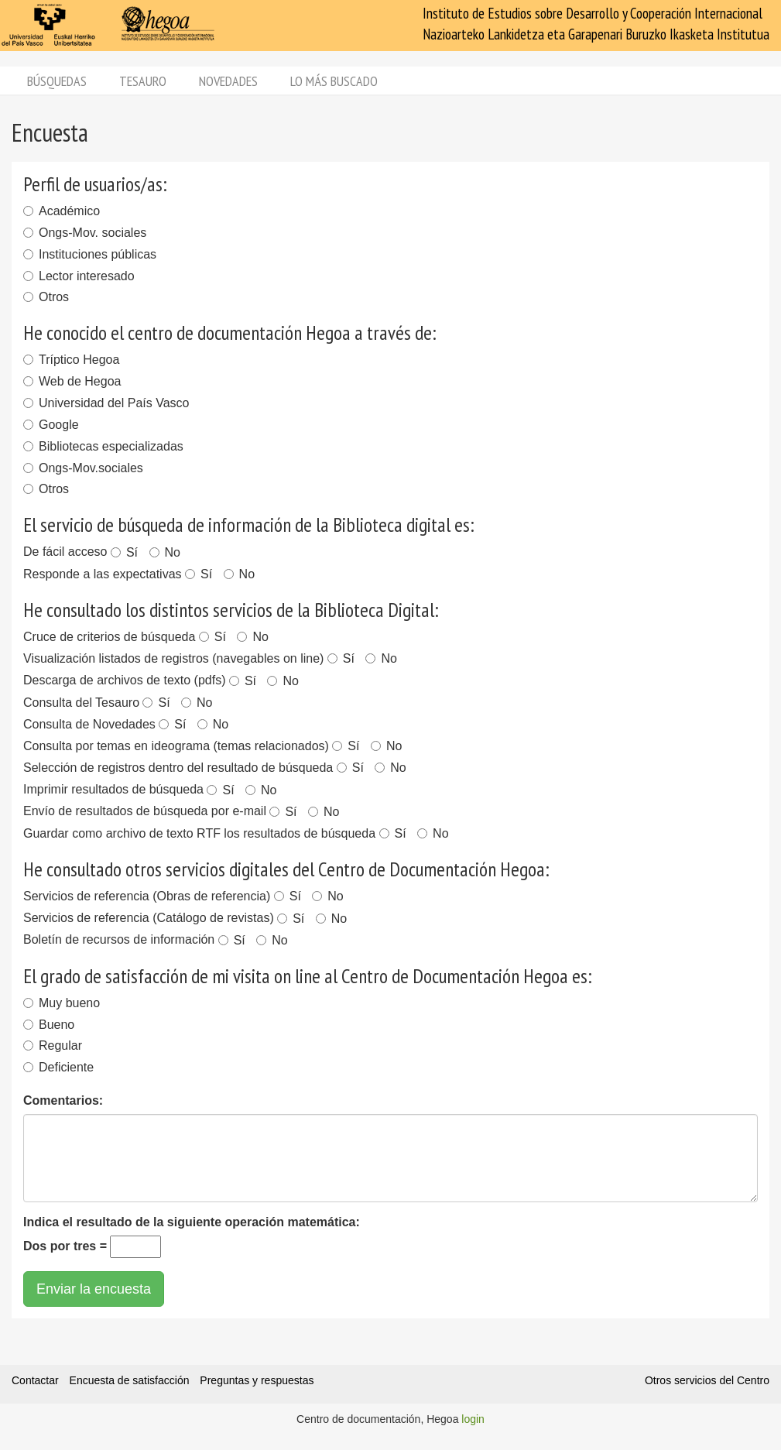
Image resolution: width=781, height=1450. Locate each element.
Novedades (228, 81)
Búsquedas (57, 81)
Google (51, 424)
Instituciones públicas (89, 254)
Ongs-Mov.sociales (83, 468)
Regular (52, 1045)
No (164, 552)
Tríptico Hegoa (71, 359)
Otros (46, 296)
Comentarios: (63, 1100)
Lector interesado (79, 276)
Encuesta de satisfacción (130, 1380)
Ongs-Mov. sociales (84, 232)
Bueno (48, 1024)
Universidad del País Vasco (106, 403)
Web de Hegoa (72, 381)
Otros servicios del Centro (707, 1380)
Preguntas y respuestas (256, 1380)
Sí (124, 552)
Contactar (35, 1380)
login (473, 1419)
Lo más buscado (334, 81)
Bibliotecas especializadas (103, 446)
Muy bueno (61, 1003)
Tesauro (142, 81)
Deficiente (58, 1067)
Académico (61, 211)
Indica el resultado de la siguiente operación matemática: (191, 1222)
